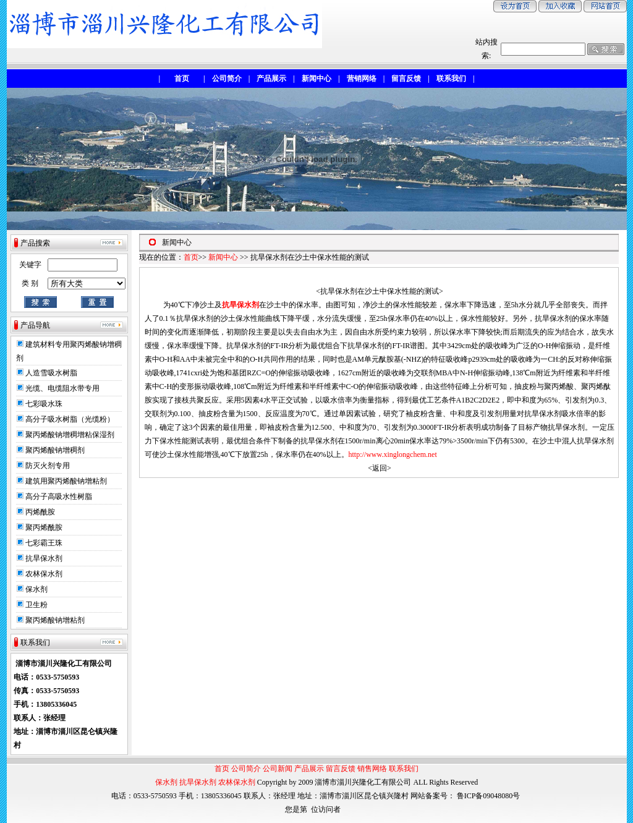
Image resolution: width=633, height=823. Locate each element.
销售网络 (372, 768)
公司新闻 (277, 768)
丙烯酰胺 (40, 512)
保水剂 (36, 589)
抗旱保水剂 (43, 558)
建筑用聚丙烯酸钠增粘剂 (66, 481)
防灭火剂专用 (47, 465)
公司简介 (246, 768)
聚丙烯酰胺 (43, 527)
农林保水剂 (43, 573)
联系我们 (403, 768)
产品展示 (309, 768)
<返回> (379, 468)
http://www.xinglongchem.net (393, 454)
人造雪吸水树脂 (51, 373)
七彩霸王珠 (43, 543)
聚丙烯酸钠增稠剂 (55, 450)
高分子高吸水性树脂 (58, 496)
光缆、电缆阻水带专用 (62, 388)
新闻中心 (223, 257)
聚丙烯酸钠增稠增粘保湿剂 (69, 434)
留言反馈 (340, 768)
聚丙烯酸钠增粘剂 (55, 620)
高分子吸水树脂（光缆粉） (69, 419)
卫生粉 (36, 604)
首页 (191, 257)
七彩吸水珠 (43, 403)
